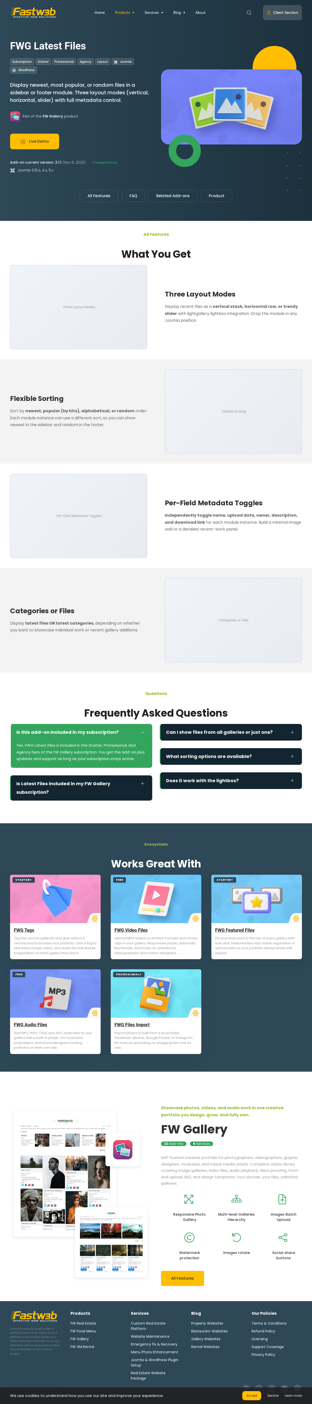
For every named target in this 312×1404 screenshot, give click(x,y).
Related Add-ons (173, 195)
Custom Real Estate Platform (148, 1326)
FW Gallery (194, 1129)
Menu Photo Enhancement (154, 1352)
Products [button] (122, 12)
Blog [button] (177, 12)
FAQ (133, 195)
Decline (273, 1395)
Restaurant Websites (209, 1331)
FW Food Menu (83, 1331)
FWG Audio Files (30, 1024)
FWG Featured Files (235, 930)
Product (216, 195)
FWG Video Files (131, 930)
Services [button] (151, 12)
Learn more (293, 1395)
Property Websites (207, 1323)
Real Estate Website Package (148, 1375)
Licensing (260, 1338)
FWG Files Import (131, 1024)
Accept (251, 1395)
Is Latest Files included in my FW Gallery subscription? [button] (63, 787)
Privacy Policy (263, 1354)
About (200, 12)
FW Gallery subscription (75, 752)
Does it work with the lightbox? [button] (202, 780)
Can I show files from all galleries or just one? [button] (219, 732)
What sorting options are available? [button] (209, 756)
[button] (249, 13)
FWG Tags (24, 930)
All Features (99, 195)
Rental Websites (205, 1346)
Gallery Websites (205, 1338)
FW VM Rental (82, 1346)
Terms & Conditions (269, 1323)
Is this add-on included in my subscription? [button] (67, 732)
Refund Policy (263, 1331)
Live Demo (34, 141)
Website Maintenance (150, 1336)
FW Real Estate (83, 1323)
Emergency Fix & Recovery (154, 1344)
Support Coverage (268, 1346)
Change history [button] (105, 162)
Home (100, 12)
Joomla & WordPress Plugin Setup (154, 1362)
